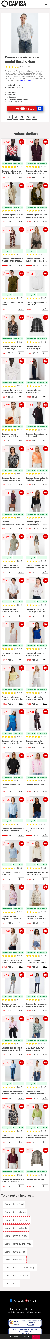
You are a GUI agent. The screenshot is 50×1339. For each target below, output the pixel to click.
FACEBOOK (17, 1300)
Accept (36, 1336)
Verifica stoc (29, 108)
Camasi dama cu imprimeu (18, 1243)
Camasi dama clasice (15, 1251)
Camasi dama (11, 1283)
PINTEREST (32, 1300)
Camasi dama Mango (15, 1212)
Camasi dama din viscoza (17, 1220)
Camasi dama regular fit (17, 1275)
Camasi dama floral (14, 1204)
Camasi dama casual (15, 1259)
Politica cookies (33, 1311)
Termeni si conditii (19, 1309)
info (21, 177)
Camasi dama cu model (16, 1235)
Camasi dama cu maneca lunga (20, 1267)
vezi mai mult (26, 80)
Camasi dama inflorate (16, 1227)
